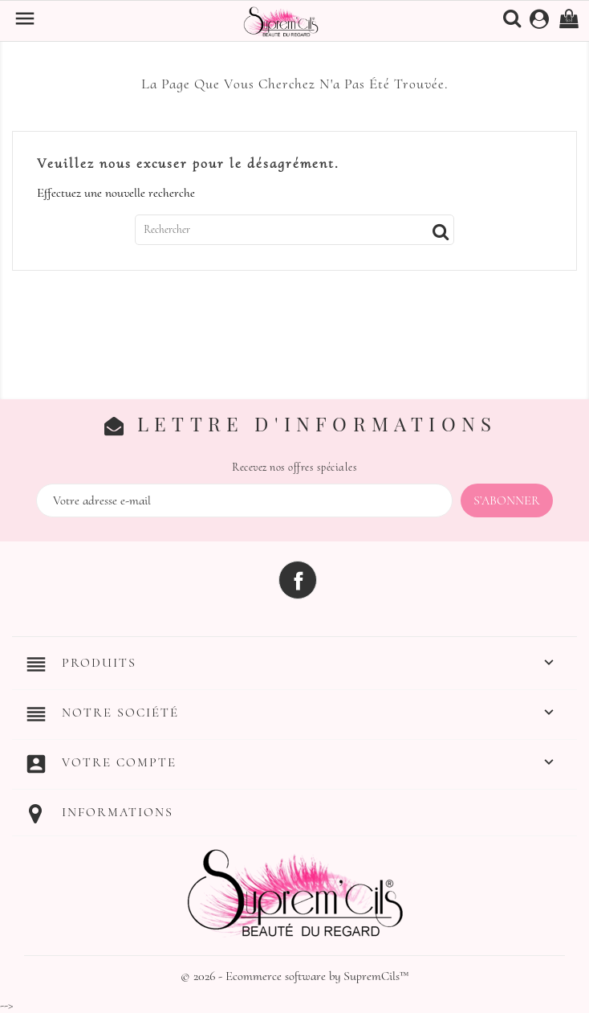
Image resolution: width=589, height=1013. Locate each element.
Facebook (297, 580)
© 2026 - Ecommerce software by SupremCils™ (295, 976)
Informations (117, 812)
